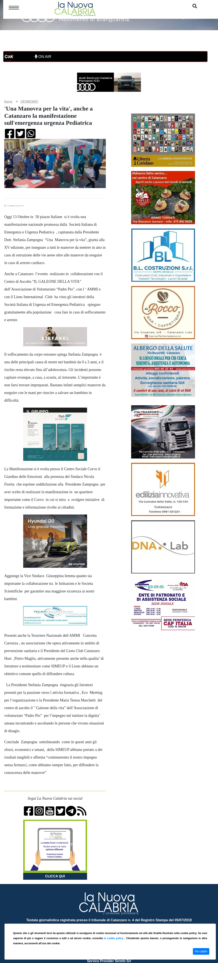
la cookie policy (114, 938)
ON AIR (43, 57)
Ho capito (201, 951)
